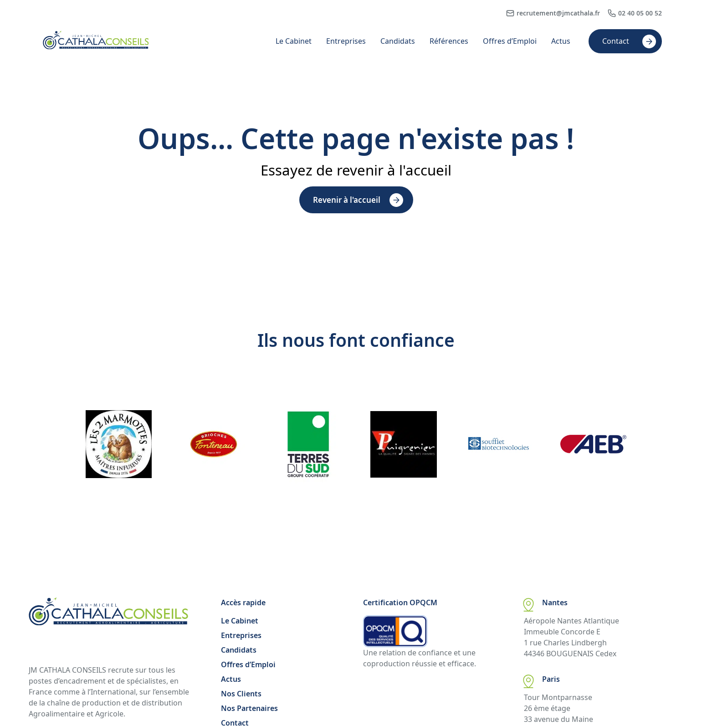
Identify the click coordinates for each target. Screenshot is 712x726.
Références (449, 41)
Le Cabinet (294, 41)
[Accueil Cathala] (96, 46)
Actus (560, 41)
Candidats (397, 41)
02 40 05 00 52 (640, 13)
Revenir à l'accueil (346, 200)
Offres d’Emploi (510, 41)
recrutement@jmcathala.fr (558, 13)
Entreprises (346, 41)
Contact (615, 41)
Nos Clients (241, 694)
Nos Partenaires (249, 708)
